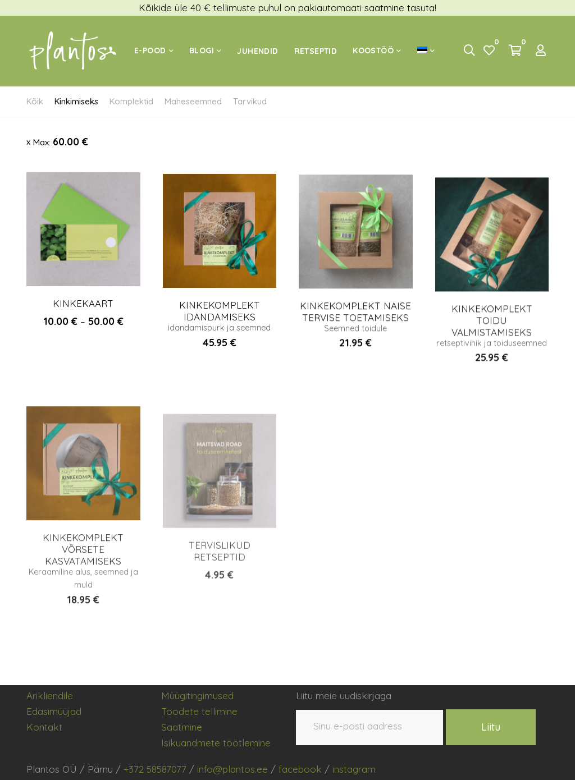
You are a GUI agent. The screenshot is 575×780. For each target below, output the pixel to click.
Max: (60, 141)
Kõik (34, 101)
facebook (300, 769)
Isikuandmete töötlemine (216, 743)
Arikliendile (49, 695)
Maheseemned (193, 101)
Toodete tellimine (199, 711)
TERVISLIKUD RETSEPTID (219, 574)
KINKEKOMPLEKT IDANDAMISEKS (219, 318)
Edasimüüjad (53, 711)
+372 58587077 (155, 769)
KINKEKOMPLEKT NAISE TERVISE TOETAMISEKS (355, 320)
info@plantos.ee (232, 769)
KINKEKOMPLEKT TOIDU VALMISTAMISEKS (491, 332)
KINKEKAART (83, 307)
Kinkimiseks (76, 101)
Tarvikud (250, 101)
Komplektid (131, 101)
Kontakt (44, 727)
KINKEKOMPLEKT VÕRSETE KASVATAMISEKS (83, 566)
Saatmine (181, 727)
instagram (354, 769)
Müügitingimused (197, 695)
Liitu (490, 727)
